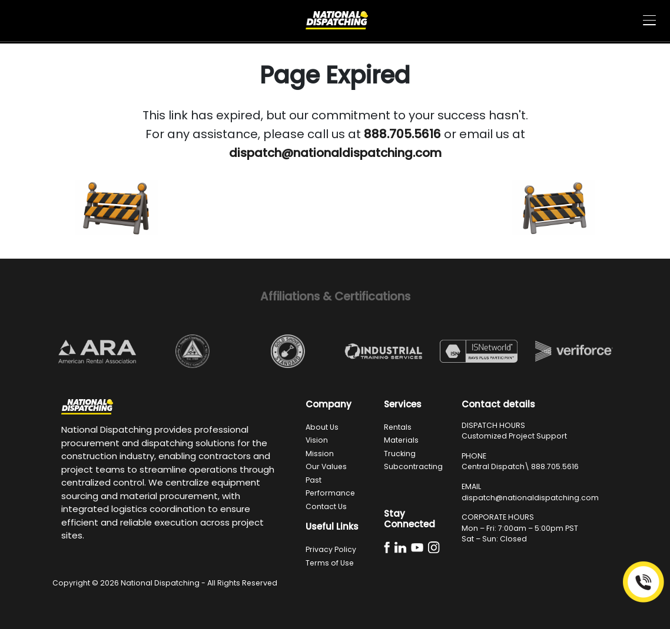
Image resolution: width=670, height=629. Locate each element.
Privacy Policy (331, 549)
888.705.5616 (555, 466)
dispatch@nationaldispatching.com (530, 498)
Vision (317, 440)
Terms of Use (330, 563)
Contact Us (326, 506)
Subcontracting (413, 466)
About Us (322, 427)
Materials (401, 440)
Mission (320, 454)
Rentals (398, 427)
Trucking (400, 454)
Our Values (326, 466)
